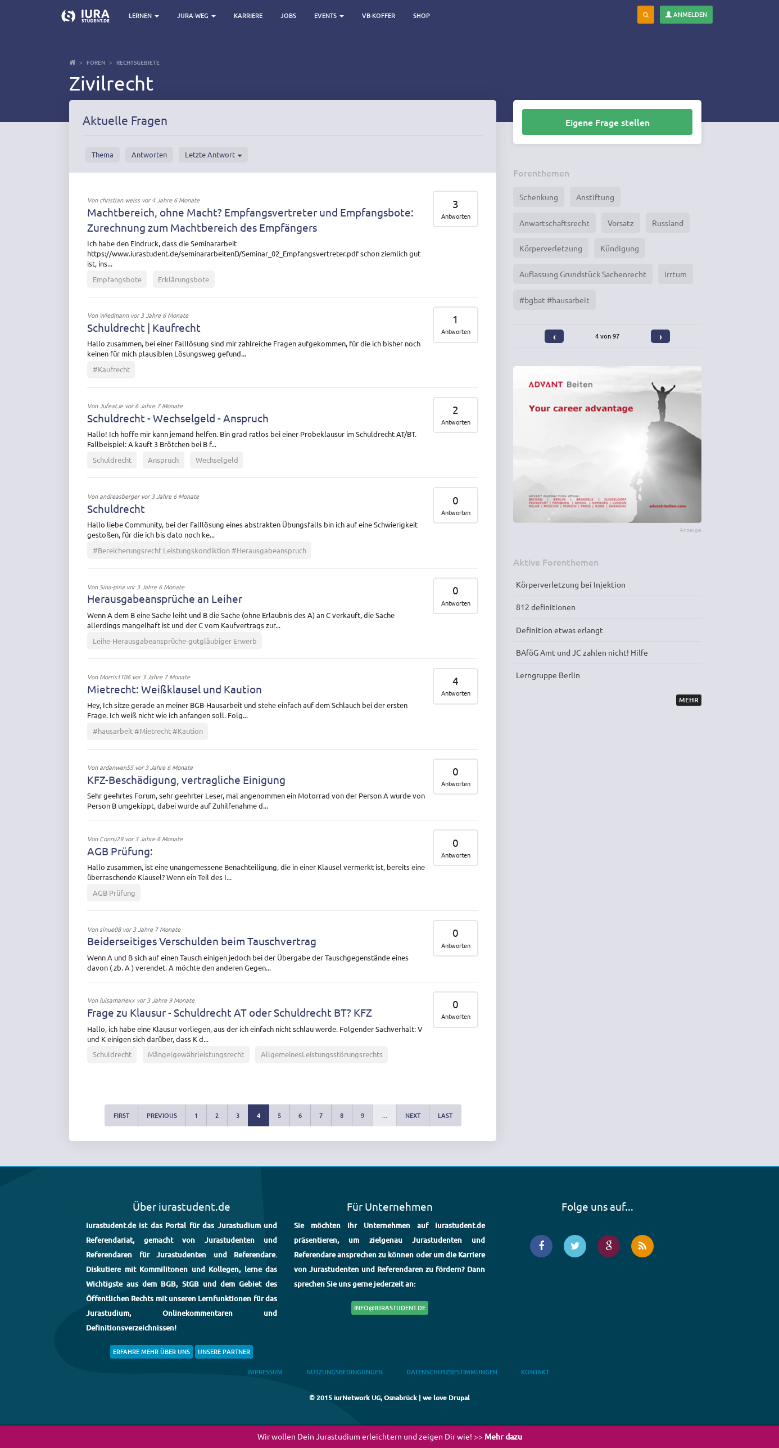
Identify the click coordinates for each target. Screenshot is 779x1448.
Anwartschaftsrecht (554, 223)
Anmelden (686, 14)
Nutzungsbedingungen (344, 1372)
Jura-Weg (197, 15)
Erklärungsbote (183, 279)
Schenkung (538, 197)
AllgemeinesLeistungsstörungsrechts (322, 1054)
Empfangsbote (117, 279)
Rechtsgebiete (138, 62)
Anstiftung (595, 197)
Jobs (289, 15)
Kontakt (535, 1372)
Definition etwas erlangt (559, 630)
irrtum (675, 274)
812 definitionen (546, 607)
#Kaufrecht (111, 369)
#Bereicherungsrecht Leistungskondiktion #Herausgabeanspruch (199, 550)
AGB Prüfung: (120, 851)
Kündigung (619, 248)
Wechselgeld (217, 459)
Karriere (249, 15)
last (445, 1115)
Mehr (689, 700)
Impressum (265, 1372)
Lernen (145, 15)
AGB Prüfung (114, 892)
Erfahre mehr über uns (151, 1351)
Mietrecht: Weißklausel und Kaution (174, 689)
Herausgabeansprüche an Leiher (164, 598)
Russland (667, 223)
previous (162, 1115)
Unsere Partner (224, 1351)
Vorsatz (621, 223)
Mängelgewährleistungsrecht (196, 1054)
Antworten (149, 154)
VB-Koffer (379, 15)
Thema (103, 154)
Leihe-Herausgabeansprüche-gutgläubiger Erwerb (175, 641)
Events (330, 15)
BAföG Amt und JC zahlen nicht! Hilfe (582, 652)
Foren (96, 62)
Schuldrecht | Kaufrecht (144, 327)
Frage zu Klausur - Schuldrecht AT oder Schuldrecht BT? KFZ (229, 1012)
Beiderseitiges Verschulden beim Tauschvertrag (201, 941)
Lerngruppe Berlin (548, 675)
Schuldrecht (112, 459)
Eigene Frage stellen (607, 122)
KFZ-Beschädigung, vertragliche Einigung (186, 779)
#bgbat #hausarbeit (554, 300)
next (412, 1115)
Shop (422, 15)
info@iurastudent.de (389, 1307)
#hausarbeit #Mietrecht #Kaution (148, 731)
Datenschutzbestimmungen (451, 1372)
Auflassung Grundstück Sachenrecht (582, 274)
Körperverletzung (550, 248)
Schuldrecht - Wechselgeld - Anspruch (178, 418)
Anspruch (163, 459)
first (121, 1115)
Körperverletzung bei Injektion (571, 584)
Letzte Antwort (213, 155)
